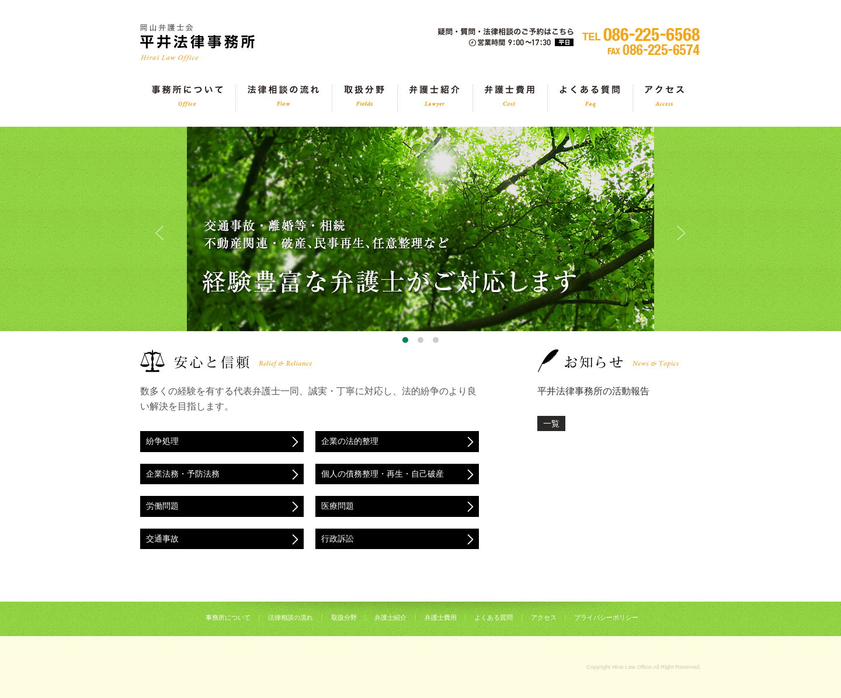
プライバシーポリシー (606, 617)
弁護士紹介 (434, 98)
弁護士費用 (509, 98)
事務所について (187, 98)
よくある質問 (589, 98)
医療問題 (337, 506)
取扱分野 (364, 98)
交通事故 (162, 538)
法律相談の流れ (283, 98)
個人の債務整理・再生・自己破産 (382, 473)
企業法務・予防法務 (183, 473)
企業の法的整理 (349, 441)
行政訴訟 (337, 538)
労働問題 (162, 506)
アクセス (664, 98)
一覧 (551, 423)
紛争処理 (162, 441)
